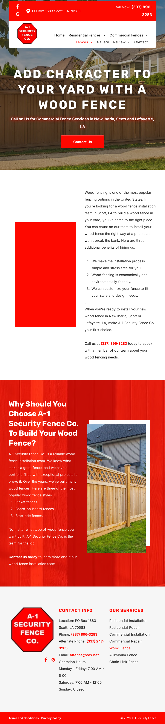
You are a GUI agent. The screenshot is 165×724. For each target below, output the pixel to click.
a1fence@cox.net (84, 655)
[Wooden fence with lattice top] (116, 488)
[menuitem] (57, 35)
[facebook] (17, 7)
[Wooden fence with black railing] (42, 280)
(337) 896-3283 (114, 343)
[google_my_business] (17, 14)
